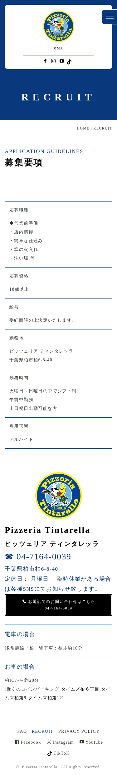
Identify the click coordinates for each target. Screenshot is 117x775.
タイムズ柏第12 (45, 698)
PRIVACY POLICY (79, 731)
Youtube (91, 742)
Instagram (60, 742)
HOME (83, 128)
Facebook (28, 742)
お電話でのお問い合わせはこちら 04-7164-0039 (58, 604)
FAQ (22, 731)
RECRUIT (43, 731)
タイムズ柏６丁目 (80, 689)
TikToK (58, 753)
